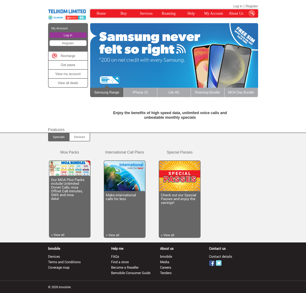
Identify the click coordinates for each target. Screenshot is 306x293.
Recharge (68, 56)
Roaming (169, 13)
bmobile (166, 256)
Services (146, 13)
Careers (165, 267)
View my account (68, 74)
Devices (79, 137)
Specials (59, 137)
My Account (213, 13)
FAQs (115, 256)
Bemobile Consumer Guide (130, 273)
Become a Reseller (125, 267)
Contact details (220, 256)
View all (59, 235)
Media (164, 262)
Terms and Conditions (64, 262)
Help (191, 13)
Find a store (120, 262)
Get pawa (68, 65)
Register (252, 6)
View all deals (68, 83)
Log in (238, 6)
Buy (124, 13)
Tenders (166, 273)
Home (101, 13)
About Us (236, 13)
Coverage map (59, 267)
